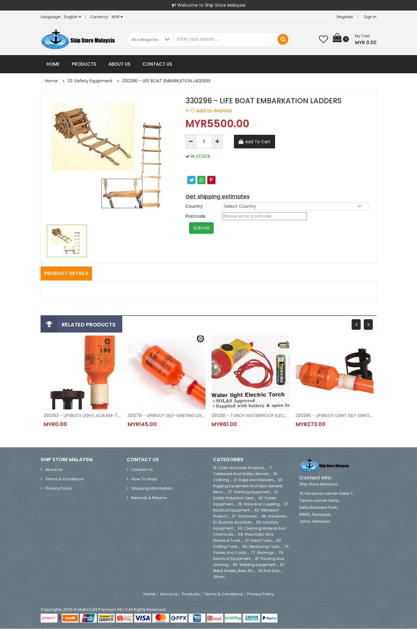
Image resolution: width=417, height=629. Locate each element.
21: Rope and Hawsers (253, 480)
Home (53, 64)
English (72, 17)
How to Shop (144, 479)
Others (219, 577)
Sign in (370, 17)
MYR (117, 17)
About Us (119, 64)
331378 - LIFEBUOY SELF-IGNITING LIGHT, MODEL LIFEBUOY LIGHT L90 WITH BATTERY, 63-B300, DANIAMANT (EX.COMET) (167, 415)
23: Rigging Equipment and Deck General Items (248, 486)
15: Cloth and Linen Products (238, 468)
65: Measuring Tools (261, 546)
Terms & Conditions (64, 479)
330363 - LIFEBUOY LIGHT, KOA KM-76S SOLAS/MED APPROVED (83, 415)
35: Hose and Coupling (259, 504)
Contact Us (157, 64)
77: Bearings (262, 552)
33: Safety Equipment (90, 81)
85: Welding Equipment (254, 565)
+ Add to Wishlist (209, 111)
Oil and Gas (269, 571)
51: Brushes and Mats (232, 522)
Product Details (66, 273)
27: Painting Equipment (249, 492)
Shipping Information (151, 489)
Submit (201, 227)
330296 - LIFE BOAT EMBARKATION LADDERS (166, 81)
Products (84, 64)
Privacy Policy (58, 489)
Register (345, 17)
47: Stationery (244, 516)
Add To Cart (258, 142)
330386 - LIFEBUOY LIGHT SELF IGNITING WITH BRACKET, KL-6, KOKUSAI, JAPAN (335, 415)
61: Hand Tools (258, 540)
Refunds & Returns (149, 498)
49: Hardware (273, 516)
